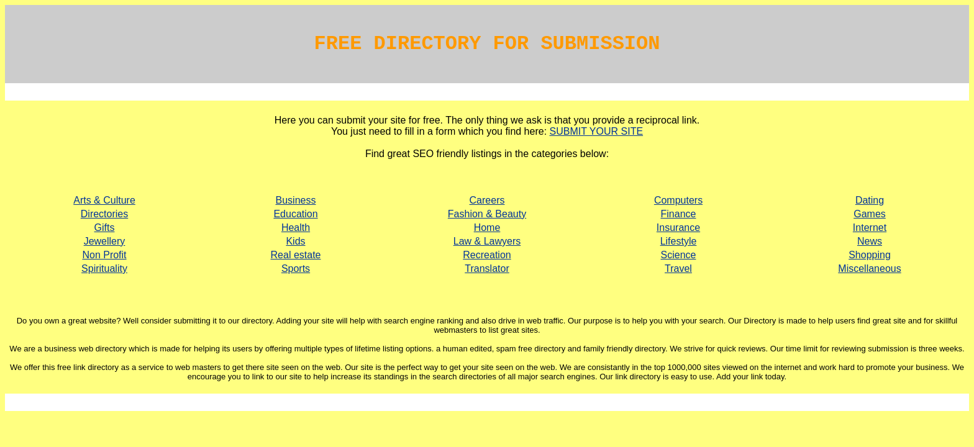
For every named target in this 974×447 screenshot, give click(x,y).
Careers (487, 200)
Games (869, 214)
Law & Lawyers (487, 241)
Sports (295, 268)
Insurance (678, 227)
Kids (295, 241)
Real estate (296, 255)
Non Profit (104, 255)
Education (295, 214)
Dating (869, 200)
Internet (869, 227)
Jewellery (104, 241)
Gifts (104, 227)
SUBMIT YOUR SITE (597, 131)
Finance (678, 214)
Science (678, 255)
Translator (487, 268)
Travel (678, 268)
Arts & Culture (104, 200)
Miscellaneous (869, 268)
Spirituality (104, 268)
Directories (104, 214)
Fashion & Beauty (487, 214)
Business (296, 200)
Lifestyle (678, 241)
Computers (678, 200)
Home (487, 227)
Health (295, 227)
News (869, 241)
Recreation (487, 255)
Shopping (870, 255)
